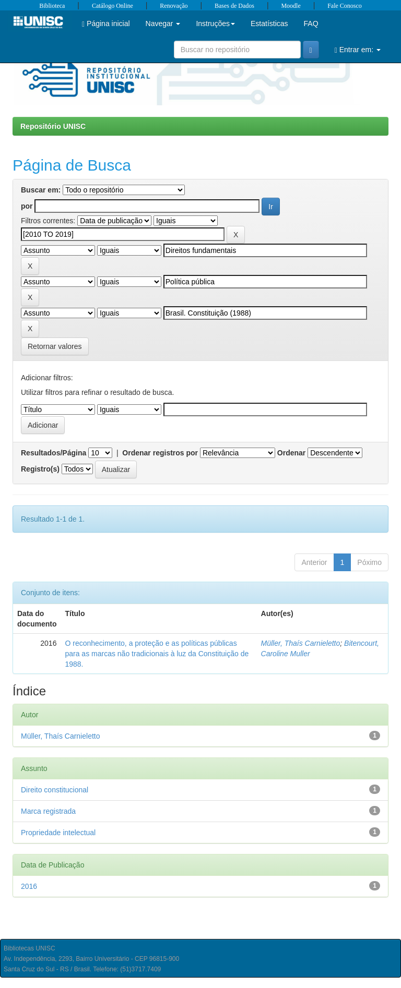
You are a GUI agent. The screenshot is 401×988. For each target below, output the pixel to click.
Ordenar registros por (160, 453)
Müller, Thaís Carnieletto (300, 643)
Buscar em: (41, 190)
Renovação (173, 6)
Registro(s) (40, 469)
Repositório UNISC (53, 126)
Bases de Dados (234, 6)
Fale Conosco (344, 6)
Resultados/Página (53, 453)
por (27, 206)
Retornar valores (55, 346)
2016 (29, 886)
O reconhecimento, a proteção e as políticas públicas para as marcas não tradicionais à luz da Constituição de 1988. (157, 653)
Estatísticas (269, 23)
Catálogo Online (112, 6)
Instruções (215, 23)
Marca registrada (48, 811)
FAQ (311, 23)
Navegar (163, 23)
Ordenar (291, 453)
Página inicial (106, 23)
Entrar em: (358, 49)
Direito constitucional (54, 790)
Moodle (290, 6)
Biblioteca (52, 6)
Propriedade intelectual (58, 832)
